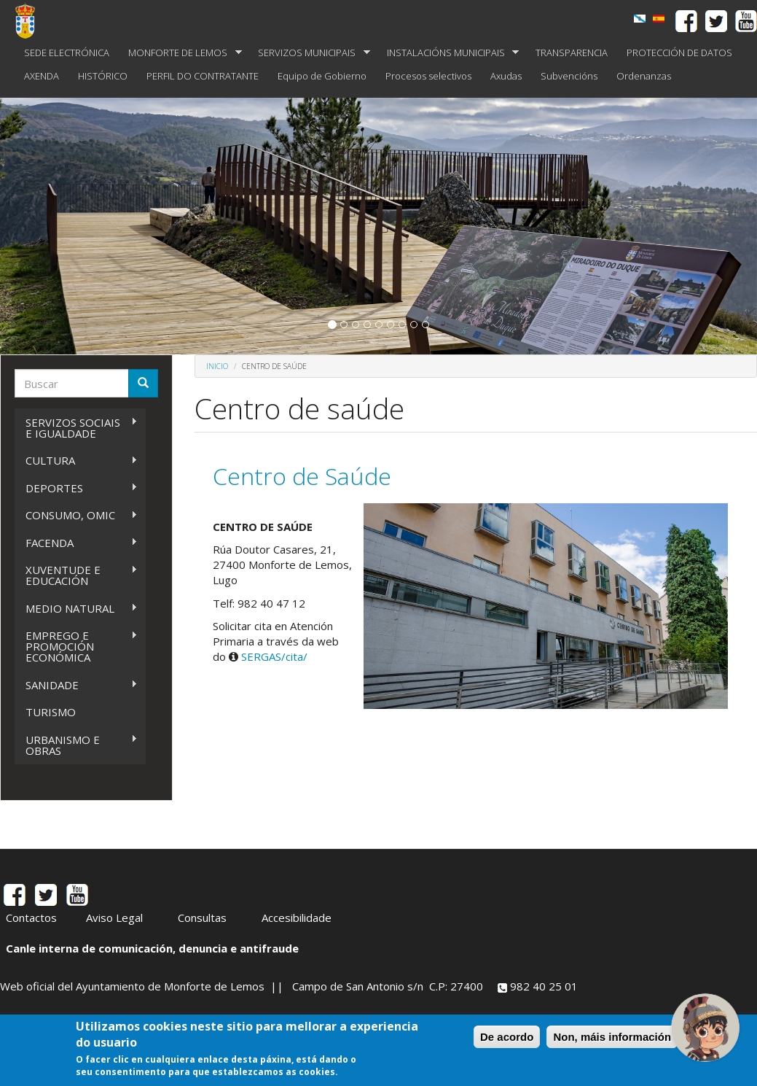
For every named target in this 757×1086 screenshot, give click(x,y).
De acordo (506, 1037)
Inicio (217, 366)
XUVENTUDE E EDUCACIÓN (76, 575)
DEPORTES (76, 488)
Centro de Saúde (302, 476)
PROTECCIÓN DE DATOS (679, 52)
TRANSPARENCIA (572, 52)
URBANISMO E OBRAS (76, 745)
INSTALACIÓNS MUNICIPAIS (448, 53)
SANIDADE (76, 685)
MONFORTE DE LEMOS (180, 53)
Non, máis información (612, 1037)
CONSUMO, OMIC (76, 515)
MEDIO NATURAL (76, 608)
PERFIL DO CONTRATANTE (202, 75)
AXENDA (41, 75)
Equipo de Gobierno (322, 75)
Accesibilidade (297, 917)
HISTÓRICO (103, 75)
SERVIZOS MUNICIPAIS (309, 53)
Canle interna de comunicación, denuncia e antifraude (152, 948)
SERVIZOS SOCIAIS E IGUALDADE (76, 428)
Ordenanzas (643, 75)
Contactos (31, 917)
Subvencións (569, 75)
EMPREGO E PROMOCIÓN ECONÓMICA (76, 646)
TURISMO (51, 712)
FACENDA (76, 543)
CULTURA (76, 460)
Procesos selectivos (428, 75)
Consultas (202, 917)
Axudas (506, 75)
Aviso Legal (114, 917)
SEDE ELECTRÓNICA (66, 52)
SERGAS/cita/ (274, 656)
